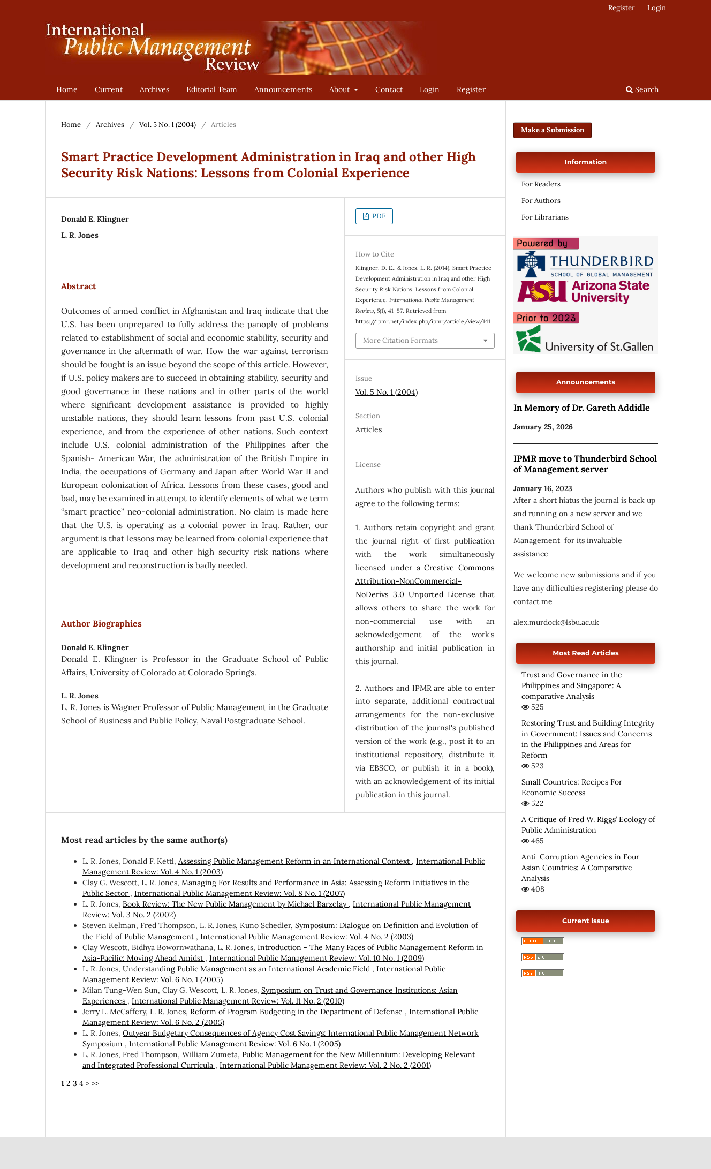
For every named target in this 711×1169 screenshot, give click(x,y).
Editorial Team (211, 89)
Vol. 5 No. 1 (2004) (167, 124)
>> (95, 1083)
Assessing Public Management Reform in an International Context (295, 861)
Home (67, 89)
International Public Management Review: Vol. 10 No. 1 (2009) (316, 958)
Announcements (283, 89)
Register (471, 89)
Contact (389, 89)
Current (109, 89)
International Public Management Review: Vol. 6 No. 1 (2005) (235, 1044)
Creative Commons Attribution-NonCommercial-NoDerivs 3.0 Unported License (425, 581)
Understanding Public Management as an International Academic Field (247, 969)
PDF (377, 216)
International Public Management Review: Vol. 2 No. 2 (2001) (325, 1065)
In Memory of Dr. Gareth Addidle (581, 407)
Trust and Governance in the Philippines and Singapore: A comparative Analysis (571, 685)
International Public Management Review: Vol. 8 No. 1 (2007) (239, 893)
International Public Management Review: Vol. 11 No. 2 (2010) (238, 1001)
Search (642, 89)
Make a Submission (552, 129)
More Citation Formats (400, 340)
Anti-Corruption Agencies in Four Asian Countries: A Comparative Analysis (580, 867)
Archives (154, 89)
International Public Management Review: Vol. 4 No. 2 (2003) (306, 936)
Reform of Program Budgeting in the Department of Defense (297, 1011)
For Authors (541, 200)
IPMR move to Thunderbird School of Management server (585, 463)
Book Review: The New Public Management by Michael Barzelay (236, 904)
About (340, 89)
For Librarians (545, 217)
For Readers (541, 183)
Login (430, 89)
